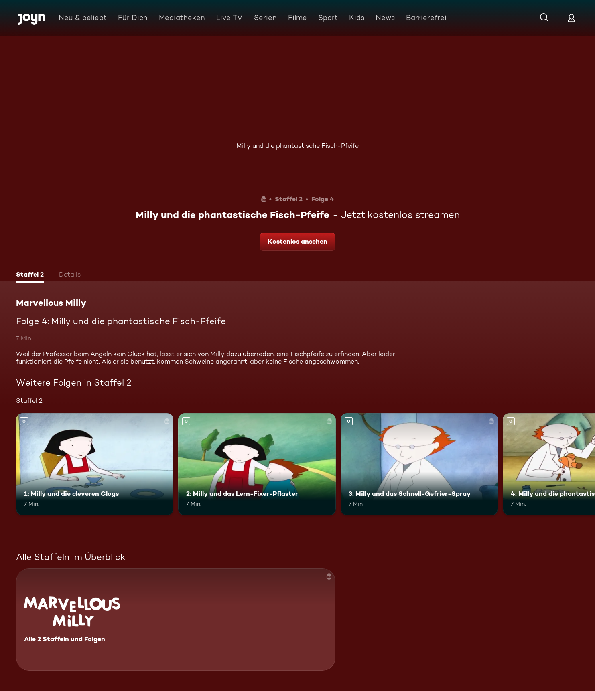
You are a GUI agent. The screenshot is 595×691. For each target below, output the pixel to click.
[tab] (29, 275)
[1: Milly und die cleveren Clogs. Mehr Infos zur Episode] (94, 464)
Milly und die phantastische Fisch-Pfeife (297, 146)
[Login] (571, 18)
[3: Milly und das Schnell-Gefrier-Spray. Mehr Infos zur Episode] (419, 464)
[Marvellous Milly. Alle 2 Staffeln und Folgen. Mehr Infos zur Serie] (175, 619)
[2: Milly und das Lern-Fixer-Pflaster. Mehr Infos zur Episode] (256, 464)
